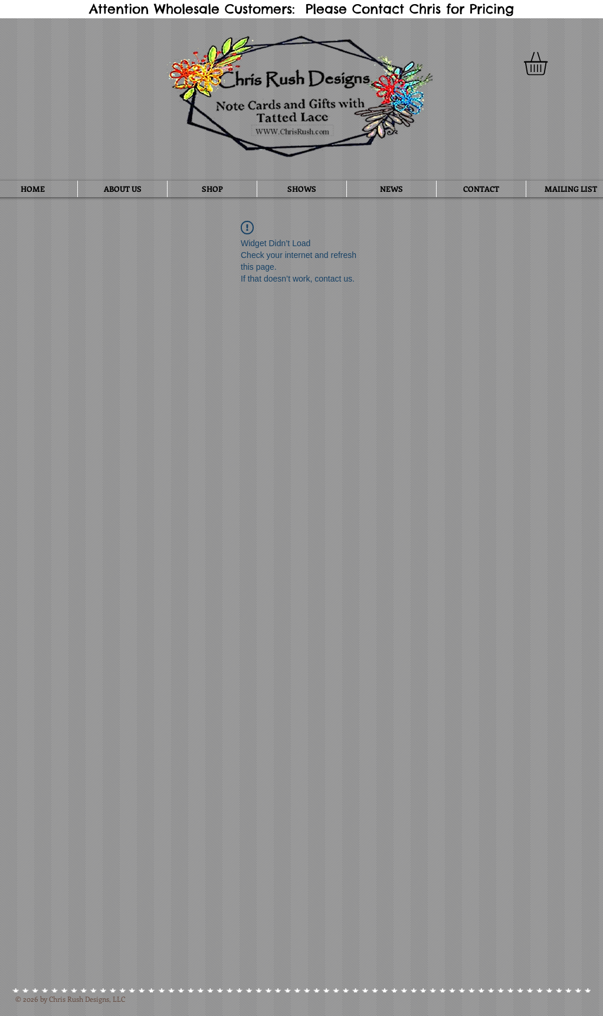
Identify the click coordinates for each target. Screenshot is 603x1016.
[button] (549, 64)
